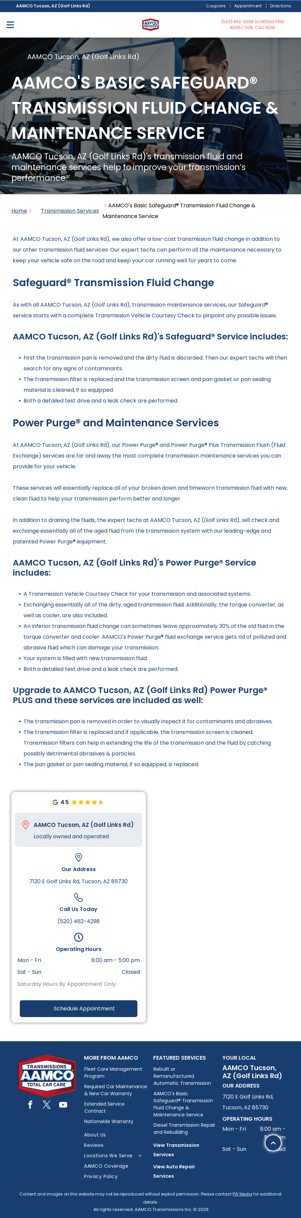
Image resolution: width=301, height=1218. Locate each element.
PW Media (242, 1194)
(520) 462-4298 (78, 921)
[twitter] (46, 1106)
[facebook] (30, 1106)
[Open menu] (10, 25)
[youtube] (63, 1106)
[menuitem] (217, 6)
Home (19, 211)
